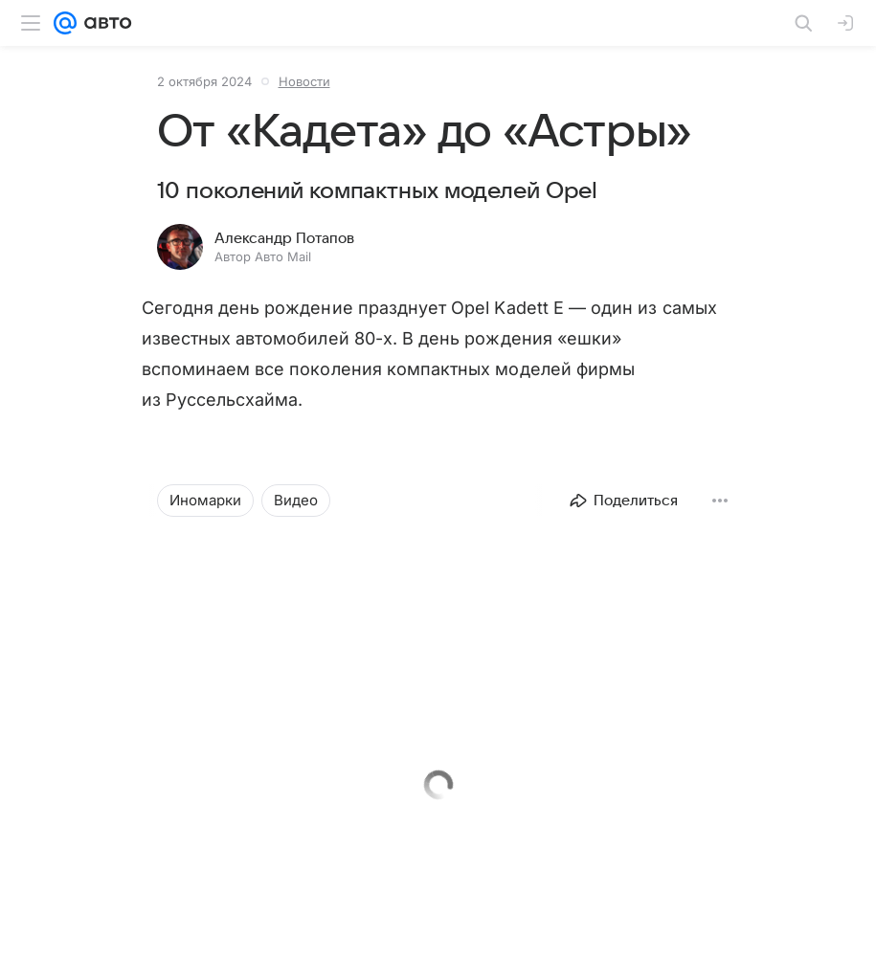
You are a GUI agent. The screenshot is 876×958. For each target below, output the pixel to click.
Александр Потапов (284, 238)
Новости (304, 81)
